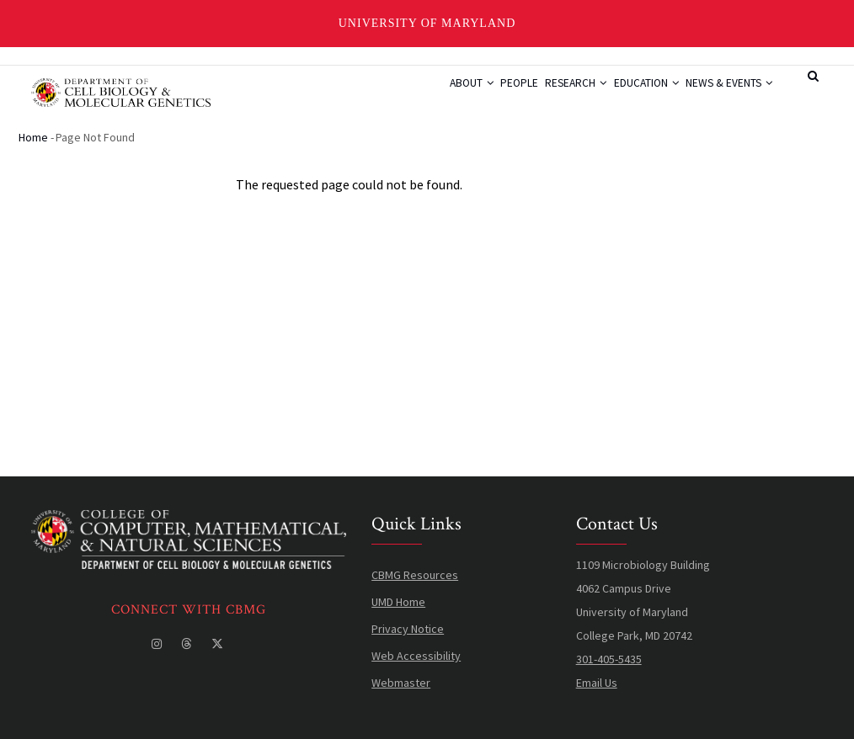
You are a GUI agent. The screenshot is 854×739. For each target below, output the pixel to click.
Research (546, 96)
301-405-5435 (609, 659)
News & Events (723, 96)
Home (33, 138)
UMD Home (398, 602)
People (477, 96)
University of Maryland (427, 23)
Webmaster (400, 683)
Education (628, 96)
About (418, 96)
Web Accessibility (416, 656)
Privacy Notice (407, 629)
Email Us (596, 683)
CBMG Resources (414, 575)
